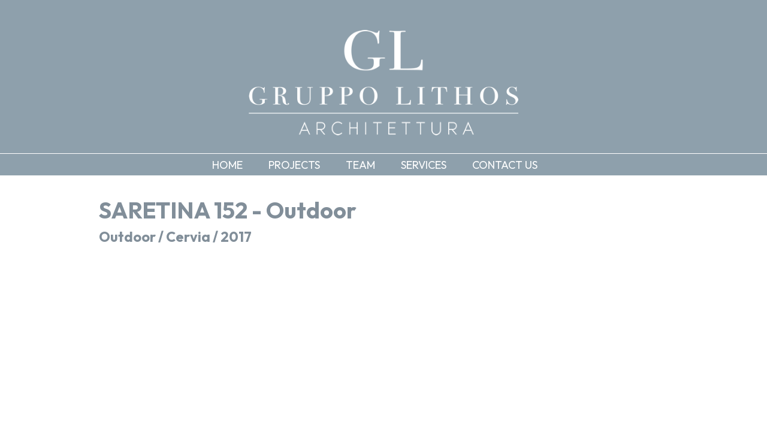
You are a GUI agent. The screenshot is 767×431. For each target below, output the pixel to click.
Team (360, 165)
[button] (303, 164)
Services (423, 165)
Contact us (504, 165)
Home (227, 165)
